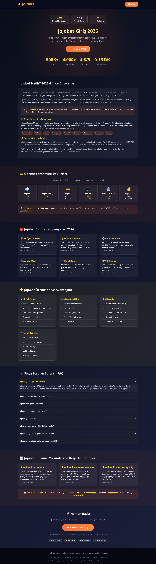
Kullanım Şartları (68, 553)
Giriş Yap (131, 4)
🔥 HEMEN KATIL (78, 49)
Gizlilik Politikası (53, 553)
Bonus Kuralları (94, 553)
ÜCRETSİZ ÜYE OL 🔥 (78, 527)
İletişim (105, 553)
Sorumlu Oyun (81, 553)
